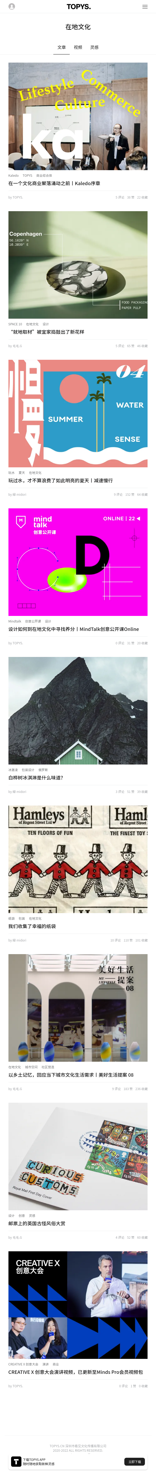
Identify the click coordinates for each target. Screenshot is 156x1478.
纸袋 (11, 918)
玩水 (11, 472)
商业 (56, 1364)
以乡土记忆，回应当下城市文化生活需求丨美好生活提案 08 (71, 1074)
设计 (45, 324)
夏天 (22, 472)
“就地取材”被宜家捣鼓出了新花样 (46, 331)
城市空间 (31, 1067)
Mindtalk (14, 621)
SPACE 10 (15, 324)
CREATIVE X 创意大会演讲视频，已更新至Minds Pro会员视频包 (75, 1371)
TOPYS (27, 175)
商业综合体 (44, 175)
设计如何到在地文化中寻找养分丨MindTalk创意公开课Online (73, 628)
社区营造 (48, 1067)
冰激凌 (13, 769)
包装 (22, 918)
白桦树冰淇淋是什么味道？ (36, 777)
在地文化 (32, 324)
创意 (22, 1215)
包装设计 (28, 769)
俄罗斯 (43, 769)
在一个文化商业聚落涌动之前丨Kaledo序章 (54, 183)
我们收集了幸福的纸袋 (32, 926)
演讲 (45, 1364)
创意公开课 (33, 621)
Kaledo (13, 175)
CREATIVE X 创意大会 (23, 1364)
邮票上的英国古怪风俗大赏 (36, 1223)
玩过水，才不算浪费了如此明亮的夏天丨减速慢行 (60, 480)
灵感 (32, 1215)
